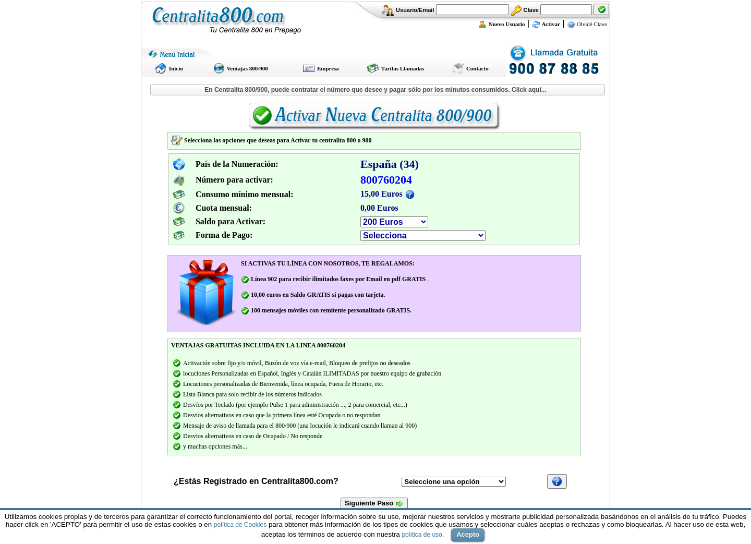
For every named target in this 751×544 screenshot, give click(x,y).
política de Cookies (240, 524)
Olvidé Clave (587, 24)
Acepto (467, 534)
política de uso (422, 534)
